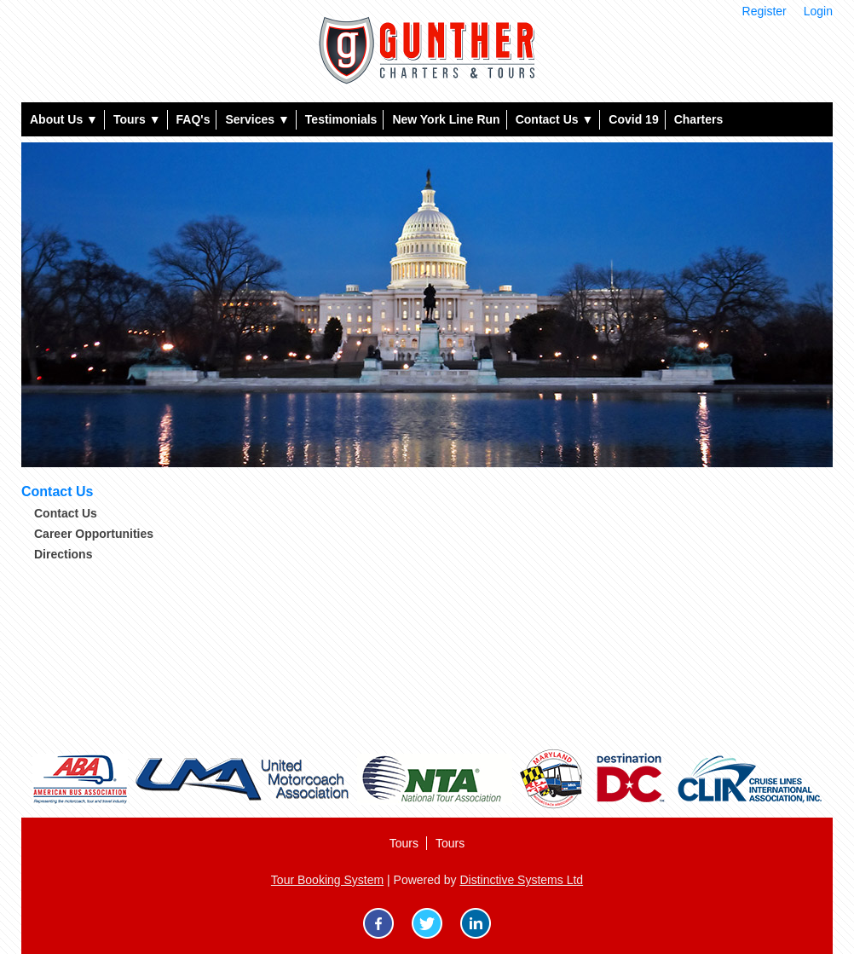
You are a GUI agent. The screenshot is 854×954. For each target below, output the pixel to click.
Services (257, 119)
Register (764, 11)
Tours (137, 119)
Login (818, 11)
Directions (63, 554)
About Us (64, 119)
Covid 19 (633, 119)
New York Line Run (445, 119)
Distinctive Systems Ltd (521, 880)
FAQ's (193, 119)
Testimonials (341, 119)
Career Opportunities (93, 534)
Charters (699, 119)
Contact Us (555, 119)
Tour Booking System (327, 880)
